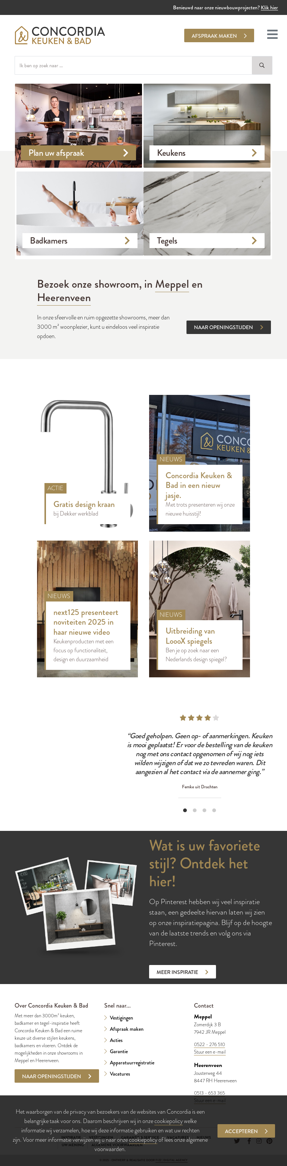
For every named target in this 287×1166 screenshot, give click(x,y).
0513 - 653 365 (209, 1093)
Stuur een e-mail (210, 1052)
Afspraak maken (127, 1029)
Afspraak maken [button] (219, 36)
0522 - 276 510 (209, 1044)
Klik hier (269, 7)
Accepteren (246, 1131)
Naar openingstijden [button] (228, 327)
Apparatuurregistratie (132, 1062)
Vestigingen (121, 1017)
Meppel (172, 284)
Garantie (119, 1051)
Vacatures (120, 1073)
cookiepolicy (168, 1121)
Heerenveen (64, 297)
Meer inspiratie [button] (183, 972)
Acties (116, 1040)
